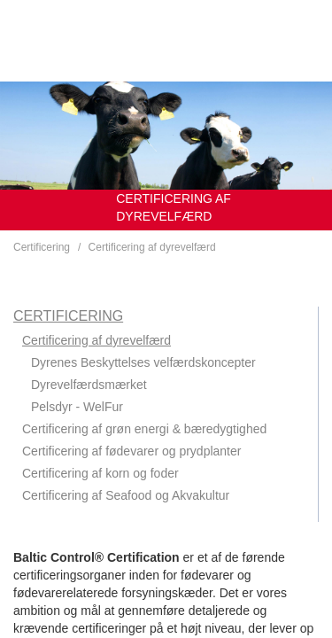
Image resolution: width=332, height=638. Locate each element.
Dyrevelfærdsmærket (89, 384)
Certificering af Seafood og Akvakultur (125, 495)
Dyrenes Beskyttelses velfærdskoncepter (143, 362)
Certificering (41, 247)
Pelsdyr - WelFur (77, 407)
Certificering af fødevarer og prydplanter (131, 451)
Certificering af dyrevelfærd (152, 247)
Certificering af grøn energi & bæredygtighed (144, 429)
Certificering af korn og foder (100, 473)
